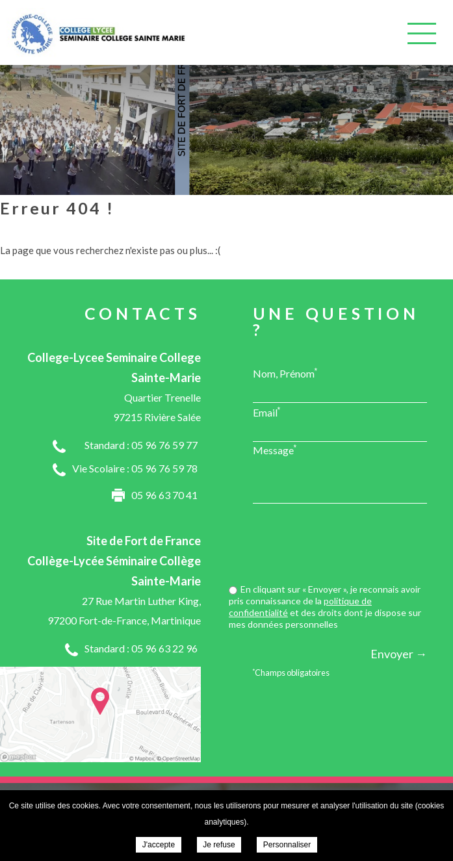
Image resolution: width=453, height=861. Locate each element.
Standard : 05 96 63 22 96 (141, 648)
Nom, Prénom (285, 372)
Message (275, 449)
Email (267, 411)
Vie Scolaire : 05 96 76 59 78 (135, 468)
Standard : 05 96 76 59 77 (141, 445)
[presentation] (328, 545)
